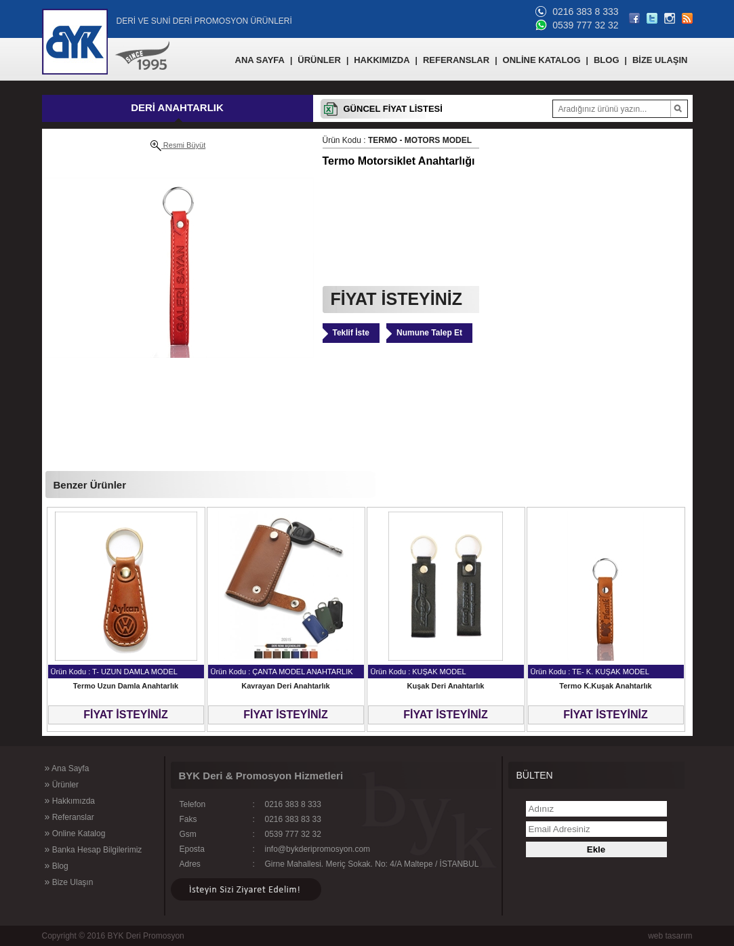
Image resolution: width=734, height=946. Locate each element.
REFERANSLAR (456, 60)
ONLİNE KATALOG (542, 60)
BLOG (606, 60)
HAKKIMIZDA (381, 60)
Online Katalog (75, 832)
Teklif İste (351, 332)
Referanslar (69, 816)
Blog (56, 865)
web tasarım (670, 936)
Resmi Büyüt (177, 145)
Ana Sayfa (67, 767)
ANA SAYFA (260, 60)
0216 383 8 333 (585, 11)
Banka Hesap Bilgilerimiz (93, 849)
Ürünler (62, 784)
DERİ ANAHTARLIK (177, 107)
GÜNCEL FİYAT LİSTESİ (393, 109)
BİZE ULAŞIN (660, 60)
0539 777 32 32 (585, 25)
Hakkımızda (70, 800)
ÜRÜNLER (319, 60)
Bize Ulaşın (69, 881)
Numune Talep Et (429, 332)
